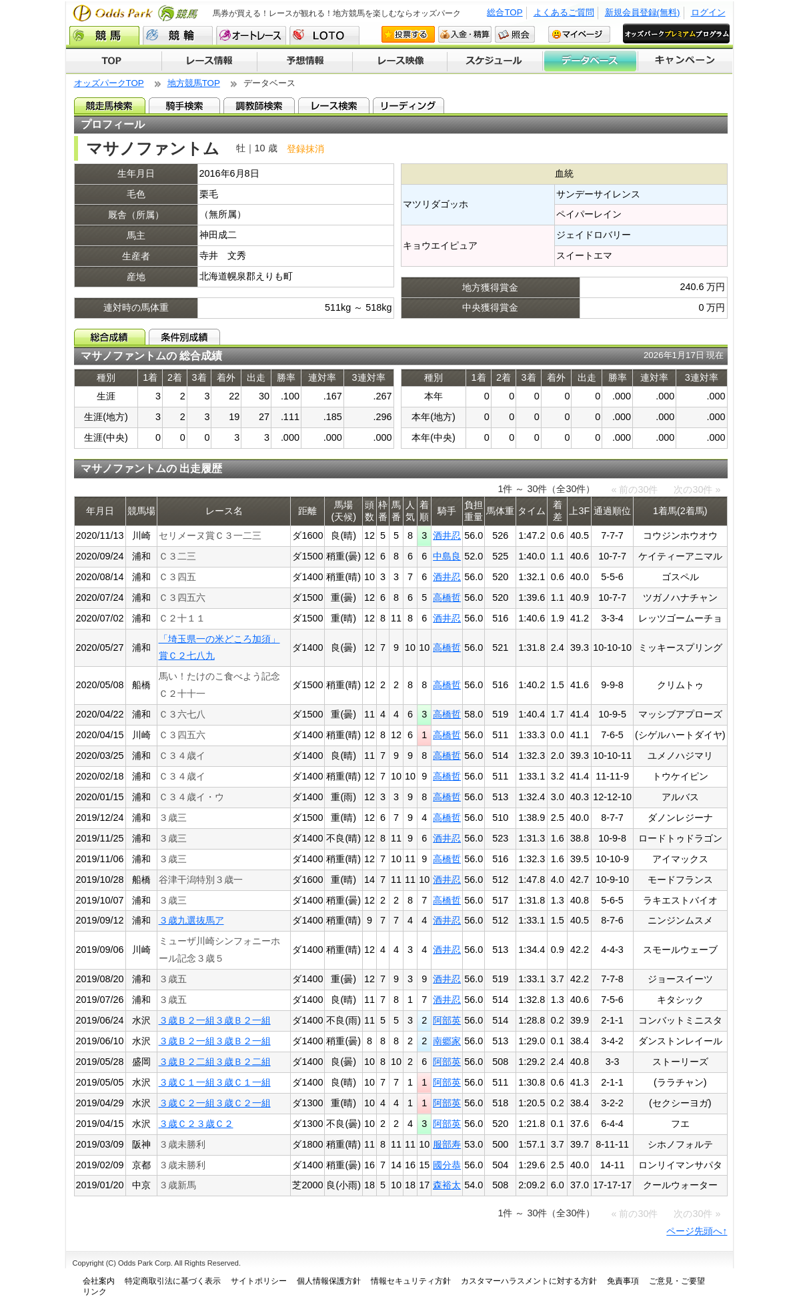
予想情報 (304, 61)
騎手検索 (184, 105)
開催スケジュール (495, 61)
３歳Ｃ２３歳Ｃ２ (196, 1123)
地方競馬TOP (193, 83)
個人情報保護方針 (329, 1281)
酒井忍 (447, 535)
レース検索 (333, 105)
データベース (590, 61)
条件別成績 (184, 337)
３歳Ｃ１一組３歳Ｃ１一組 (215, 1082)
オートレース (251, 35)
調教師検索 (259, 105)
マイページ (579, 34)
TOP (113, 61)
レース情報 (209, 61)
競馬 (104, 35)
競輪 (178, 35)
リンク (95, 1292)
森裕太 (447, 1185)
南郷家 (447, 1041)
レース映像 (399, 61)
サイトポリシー (259, 1281)
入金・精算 (465, 34)
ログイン (708, 12)
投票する (408, 34)
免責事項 (623, 1281)
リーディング (408, 105)
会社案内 (99, 1281)
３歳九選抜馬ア (191, 920)
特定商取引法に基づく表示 (173, 1281)
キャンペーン (685, 61)
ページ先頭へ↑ (696, 1231)
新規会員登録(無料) (642, 12)
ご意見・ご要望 (677, 1281)
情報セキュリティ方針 (411, 1281)
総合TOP (504, 12)
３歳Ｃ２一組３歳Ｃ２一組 (215, 1103)
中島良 (447, 556)
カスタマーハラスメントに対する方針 (529, 1281)
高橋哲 (447, 597)
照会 (515, 34)
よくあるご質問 (564, 12)
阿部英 (447, 1020)
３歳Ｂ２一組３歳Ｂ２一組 (215, 1020)
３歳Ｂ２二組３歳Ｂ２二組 (215, 1061)
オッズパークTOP (109, 83)
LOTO (324, 35)
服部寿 (447, 1144)
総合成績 (109, 337)
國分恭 (447, 1165)
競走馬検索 (109, 105)
